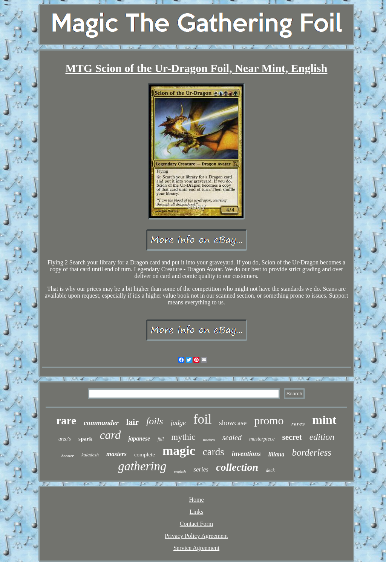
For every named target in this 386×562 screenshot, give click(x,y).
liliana (276, 454)
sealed (232, 437)
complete (144, 454)
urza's (64, 439)
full (161, 439)
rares (298, 424)
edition (322, 437)
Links (196, 511)
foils (154, 421)
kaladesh (90, 455)
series (200, 469)
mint (324, 420)
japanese (139, 438)
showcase (233, 423)
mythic (183, 437)
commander (101, 423)
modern (209, 440)
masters (116, 454)
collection (237, 467)
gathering (142, 466)
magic (178, 451)
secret (292, 437)
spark (85, 439)
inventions (246, 454)
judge (178, 423)
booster (67, 455)
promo (268, 420)
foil (202, 419)
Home (196, 499)
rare (66, 421)
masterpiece (262, 439)
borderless (311, 452)
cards (213, 452)
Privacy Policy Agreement (196, 536)
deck (270, 470)
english (180, 471)
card (110, 435)
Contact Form (196, 524)
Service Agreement (196, 548)
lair (132, 422)
